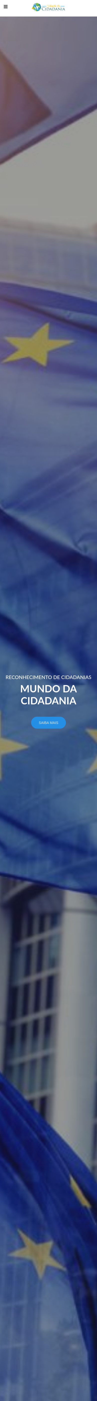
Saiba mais (48, 725)
